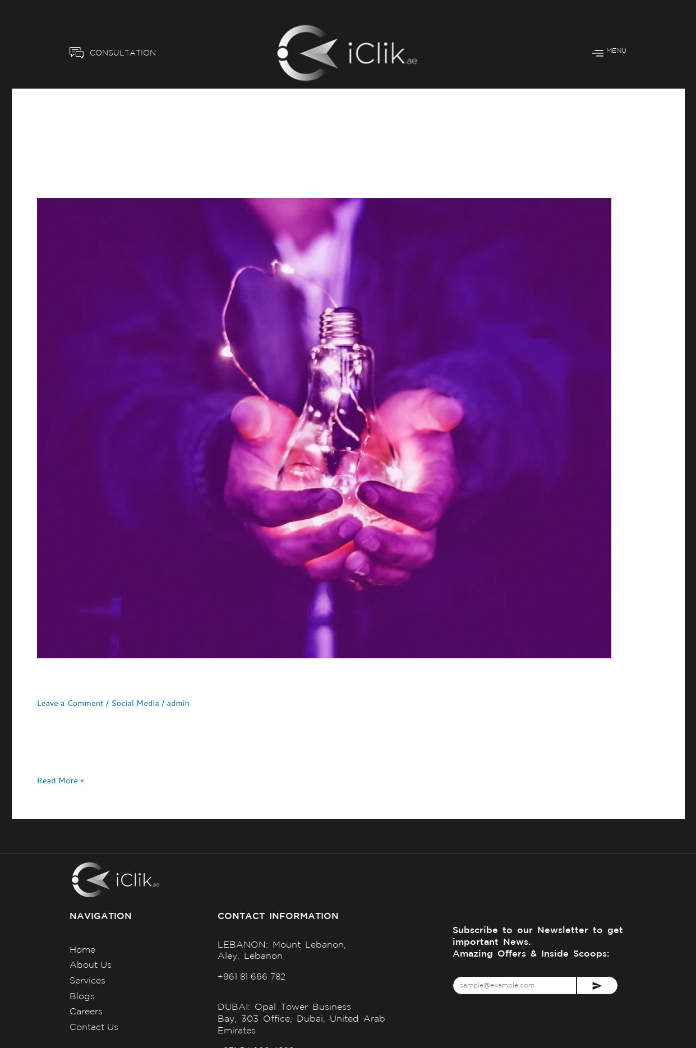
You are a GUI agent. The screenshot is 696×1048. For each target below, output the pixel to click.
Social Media (138, 703)
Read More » (61, 780)
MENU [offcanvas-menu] (609, 52)
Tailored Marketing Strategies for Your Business (199, 680)
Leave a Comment (71, 703)
